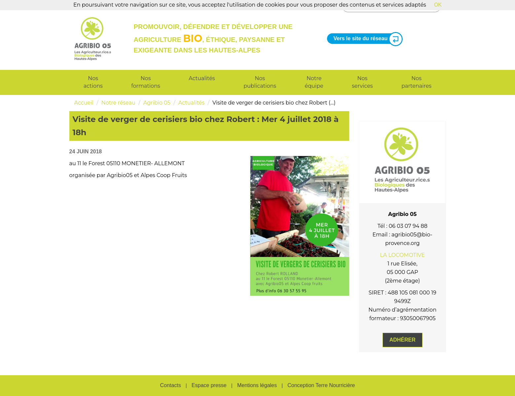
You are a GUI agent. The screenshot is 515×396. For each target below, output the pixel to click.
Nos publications (259, 82)
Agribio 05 (156, 103)
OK (438, 5)
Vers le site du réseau (366, 38)
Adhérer (402, 340)
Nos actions (93, 82)
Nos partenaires (416, 82)
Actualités (202, 78)
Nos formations (145, 82)
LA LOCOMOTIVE (402, 255)
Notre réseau (118, 103)
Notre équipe (314, 82)
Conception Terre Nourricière (321, 385)
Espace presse (209, 385)
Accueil (83, 103)
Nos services (362, 82)
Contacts (170, 385)
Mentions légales (257, 385)
